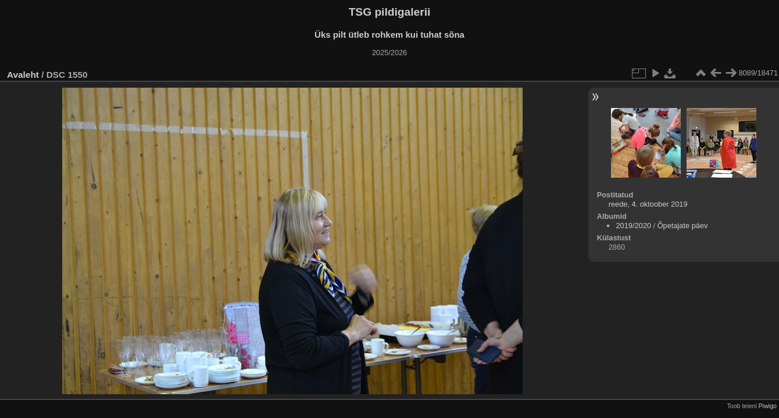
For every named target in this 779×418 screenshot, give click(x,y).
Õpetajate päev (682, 225)
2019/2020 (633, 225)
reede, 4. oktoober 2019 (648, 204)
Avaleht (23, 75)
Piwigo (768, 405)
